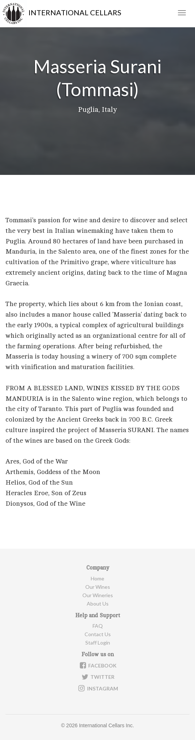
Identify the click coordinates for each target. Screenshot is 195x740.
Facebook (97, 665)
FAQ (98, 626)
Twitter (97, 677)
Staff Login (97, 642)
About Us (98, 603)
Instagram (97, 688)
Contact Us (98, 634)
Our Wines (97, 587)
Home (97, 578)
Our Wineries (97, 595)
